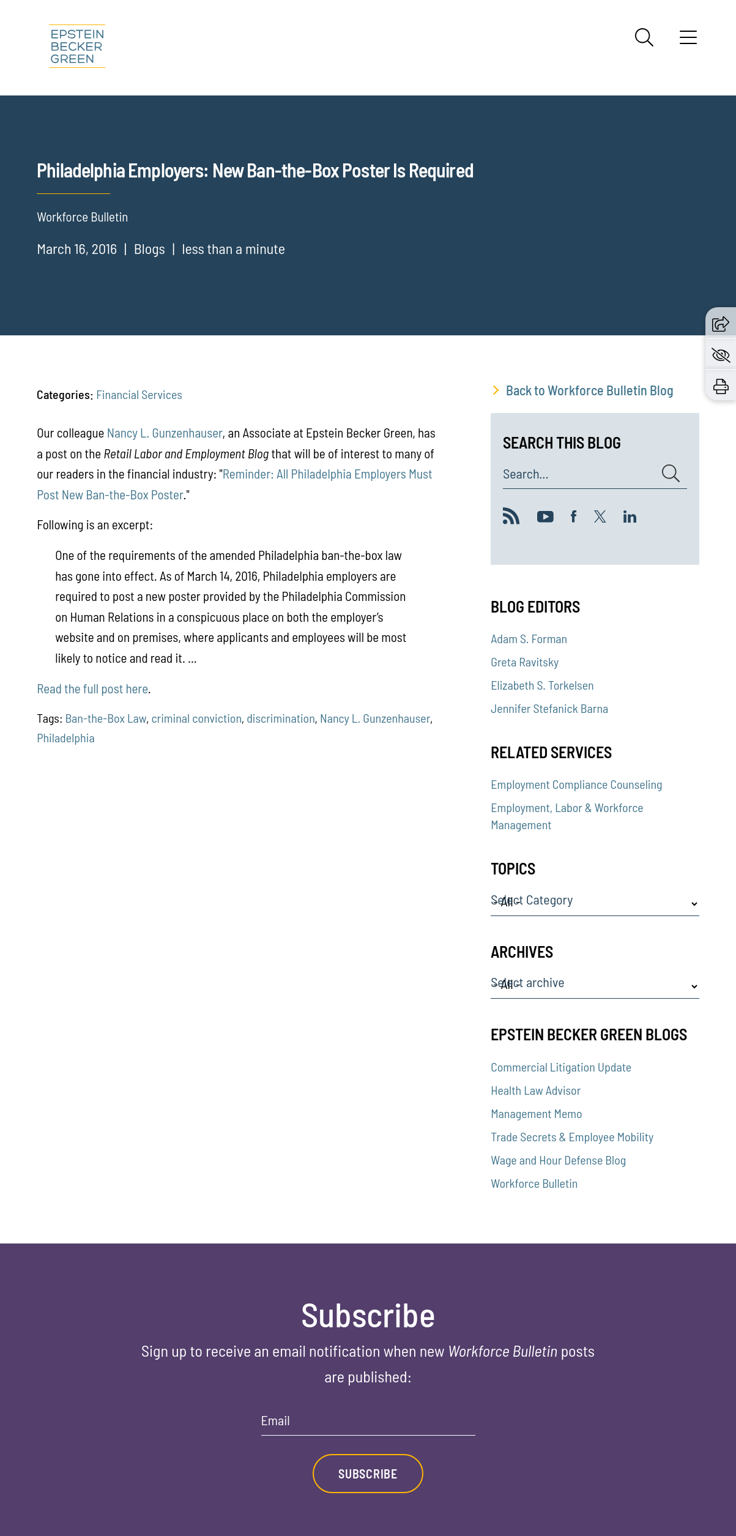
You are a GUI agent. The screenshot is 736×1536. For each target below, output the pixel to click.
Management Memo (536, 1113)
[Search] (644, 37)
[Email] (368, 1424)
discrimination (280, 717)
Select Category (532, 899)
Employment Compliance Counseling (576, 784)
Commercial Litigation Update (561, 1066)
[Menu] (688, 41)
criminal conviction (196, 717)
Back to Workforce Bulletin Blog (590, 390)
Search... (525, 473)
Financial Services (139, 394)
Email (275, 1420)
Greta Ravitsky (525, 661)
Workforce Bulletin (534, 1183)
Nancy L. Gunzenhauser (165, 432)
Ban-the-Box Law (105, 717)
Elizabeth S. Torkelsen (542, 684)
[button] (720, 322)
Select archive (527, 982)
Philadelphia (65, 737)
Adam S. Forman (529, 638)
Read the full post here (92, 688)
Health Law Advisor (536, 1090)
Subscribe (367, 1473)
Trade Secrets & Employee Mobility (572, 1136)
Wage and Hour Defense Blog (558, 1159)
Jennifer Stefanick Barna (549, 708)
